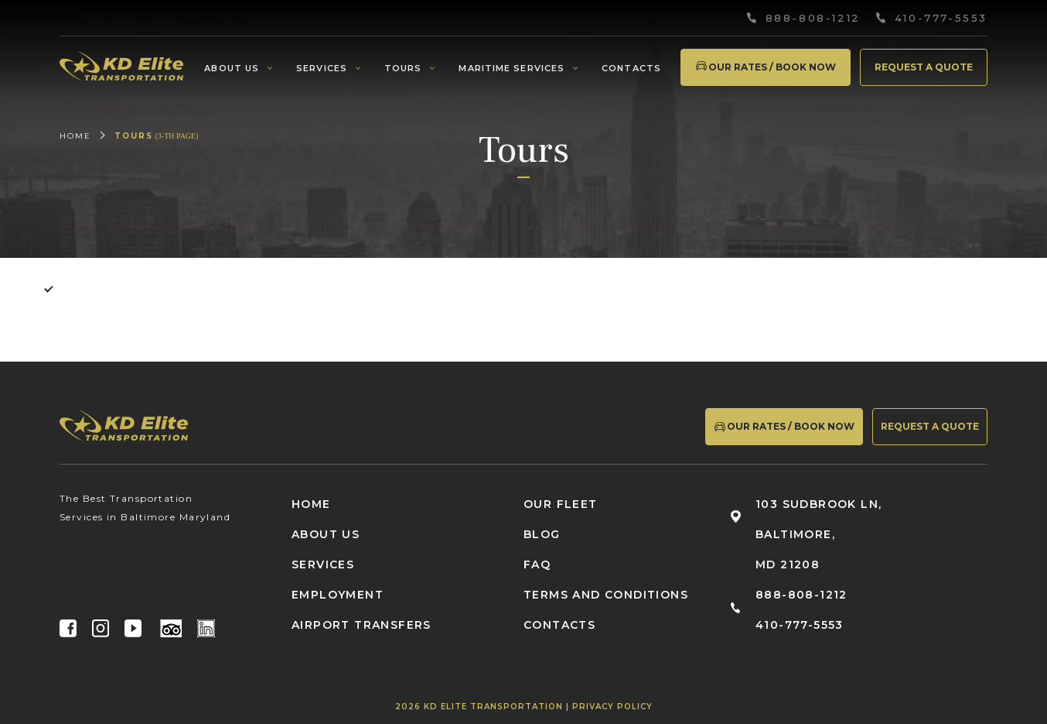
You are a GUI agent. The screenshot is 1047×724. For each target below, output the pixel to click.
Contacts (631, 68)
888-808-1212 (813, 18)
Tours (403, 68)
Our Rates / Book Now (765, 67)
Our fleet (561, 504)
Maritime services (511, 68)
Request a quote (924, 67)
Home (75, 136)
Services (321, 68)
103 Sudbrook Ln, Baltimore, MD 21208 (818, 534)
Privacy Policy (612, 707)
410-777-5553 (941, 18)
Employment (338, 595)
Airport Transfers (361, 625)
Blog (542, 534)
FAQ (537, 564)
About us (231, 68)
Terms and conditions (606, 595)
